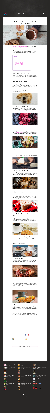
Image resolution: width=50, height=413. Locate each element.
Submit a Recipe (30, 13)
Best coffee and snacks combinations (20, 57)
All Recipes (20, 13)
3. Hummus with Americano (19, 61)
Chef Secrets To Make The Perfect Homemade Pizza (26, 367)
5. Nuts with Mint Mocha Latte (19, 63)
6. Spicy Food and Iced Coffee (19, 64)
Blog (24, 13)
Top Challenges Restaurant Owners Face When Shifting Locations (40, 378)
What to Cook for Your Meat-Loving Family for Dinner (26, 372)
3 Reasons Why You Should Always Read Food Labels (19, 339)
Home (15, 13)
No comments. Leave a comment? (25, 346)
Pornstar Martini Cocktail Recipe (10, 367)
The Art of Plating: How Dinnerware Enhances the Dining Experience (40, 372)
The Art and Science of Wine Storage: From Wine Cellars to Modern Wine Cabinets (40, 364)
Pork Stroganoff (8, 378)
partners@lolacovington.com (30, 396)
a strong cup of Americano (18, 132)
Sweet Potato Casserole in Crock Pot (26, 380)
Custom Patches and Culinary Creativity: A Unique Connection (40, 375)
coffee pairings (28, 151)
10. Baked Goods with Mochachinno (20, 69)
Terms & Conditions (18, 396)
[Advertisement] (25, 5)
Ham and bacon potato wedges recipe (26, 383)
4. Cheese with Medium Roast (19, 62)
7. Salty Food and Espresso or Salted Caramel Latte (22, 65)
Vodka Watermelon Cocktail (10, 386)
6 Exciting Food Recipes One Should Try (26, 375)
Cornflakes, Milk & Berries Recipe (11, 372)
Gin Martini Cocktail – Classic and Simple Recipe (11, 380)
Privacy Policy (24, 396)
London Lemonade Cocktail (10, 383)
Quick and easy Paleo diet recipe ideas (26, 378)
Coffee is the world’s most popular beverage (19, 46)
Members (37, 13)
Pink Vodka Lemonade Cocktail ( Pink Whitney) (11, 364)
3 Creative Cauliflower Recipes (25, 364)
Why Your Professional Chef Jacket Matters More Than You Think (40, 367)
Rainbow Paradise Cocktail (10, 375)
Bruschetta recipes (23, 386)
